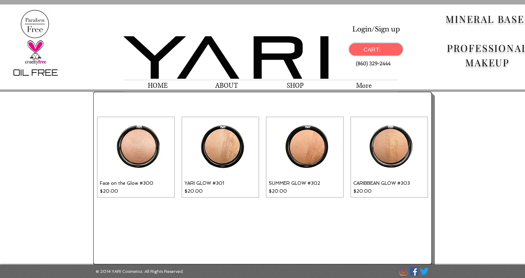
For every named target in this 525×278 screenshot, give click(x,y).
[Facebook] (414, 271)
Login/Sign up (376, 29)
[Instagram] (403, 271)
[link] (376, 49)
